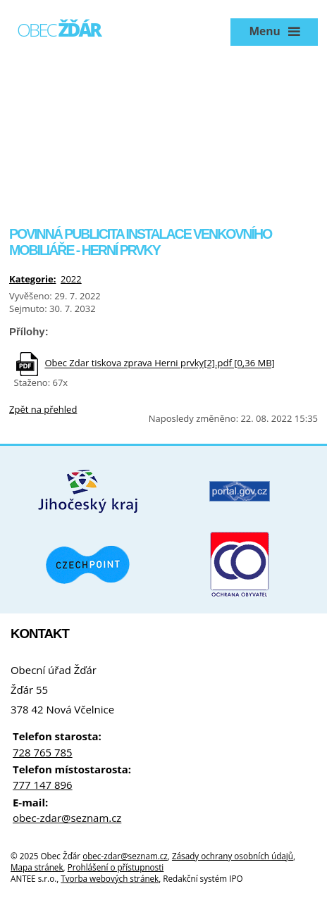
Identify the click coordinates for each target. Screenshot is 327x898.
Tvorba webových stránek (110, 878)
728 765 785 (43, 752)
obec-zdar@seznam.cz (67, 818)
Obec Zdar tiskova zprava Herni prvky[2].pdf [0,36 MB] (159, 363)
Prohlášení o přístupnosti (116, 867)
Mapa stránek (37, 867)
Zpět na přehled (43, 409)
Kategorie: (32, 279)
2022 (71, 279)
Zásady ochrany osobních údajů (232, 855)
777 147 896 (43, 785)
